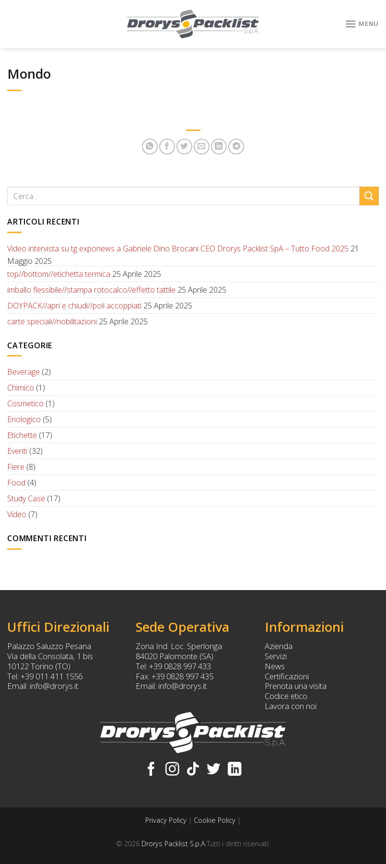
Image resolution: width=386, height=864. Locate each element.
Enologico (24, 419)
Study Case (26, 498)
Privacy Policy (166, 820)
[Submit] (369, 196)
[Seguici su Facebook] (151, 770)
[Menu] (362, 24)
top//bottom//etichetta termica (58, 274)
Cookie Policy (214, 820)
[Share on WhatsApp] (150, 146)
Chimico (20, 387)
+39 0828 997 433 (180, 666)
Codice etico (286, 695)
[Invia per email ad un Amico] (202, 146)
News (275, 666)
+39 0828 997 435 (182, 676)
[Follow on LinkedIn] (235, 770)
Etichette (22, 435)
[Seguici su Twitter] (214, 770)
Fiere (15, 467)
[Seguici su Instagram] (172, 770)
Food (16, 482)
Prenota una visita (296, 685)
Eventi (17, 451)
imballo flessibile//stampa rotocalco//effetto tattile (91, 289)
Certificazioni (287, 676)
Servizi (276, 656)
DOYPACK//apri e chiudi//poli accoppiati (74, 305)
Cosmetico (25, 403)
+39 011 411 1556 (51, 676)
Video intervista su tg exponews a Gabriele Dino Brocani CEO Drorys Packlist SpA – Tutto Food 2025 (178, 248)
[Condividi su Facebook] (167, 146)
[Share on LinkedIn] (219, 146)
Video (16, 514)
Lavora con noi (290, 705)
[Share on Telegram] (236, 146)
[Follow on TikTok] (193, 770)
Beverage (23, 372)
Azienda (278, 645)
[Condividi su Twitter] (184, 146)
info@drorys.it (54, 685)
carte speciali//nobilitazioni (52, 321)
